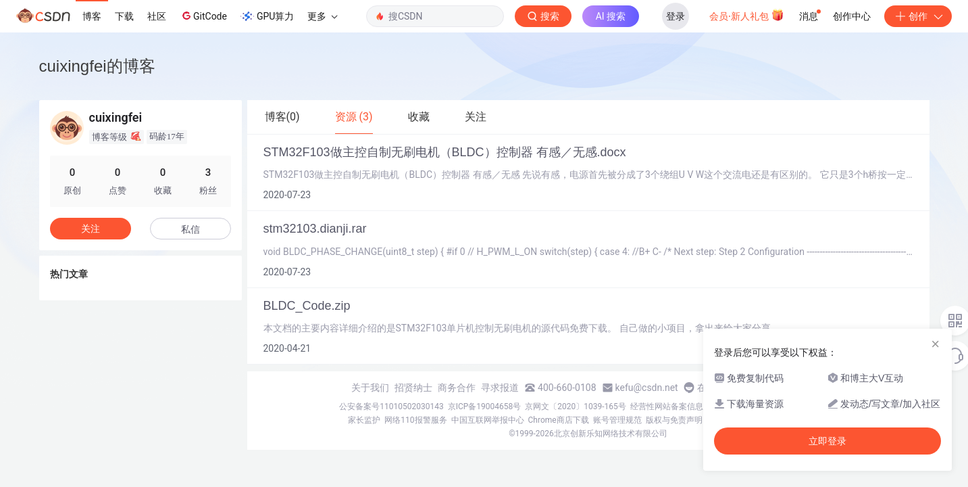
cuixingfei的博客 (97, 66)
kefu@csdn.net (646, 387)
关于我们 (370, 387)
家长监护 (364, 420)
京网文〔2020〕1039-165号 (575, 406)
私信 (190, 229)
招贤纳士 (413, 387)
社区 (156, 16)
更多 (322, 16)
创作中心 (852, 16)
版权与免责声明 (674, 420)
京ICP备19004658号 (484, 406)
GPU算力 (267, 16)
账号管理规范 (617, 420)
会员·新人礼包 (746, 15)
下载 (124, 16)
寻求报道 (500, 387)
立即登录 (827, 441)
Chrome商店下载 (558, 420)
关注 (90, 228)
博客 (91, 16)
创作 (918, 16)
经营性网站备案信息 (666, 406)
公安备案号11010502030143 (391, 406)
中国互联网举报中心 (487, 420)
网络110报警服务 (415, 420)
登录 (675, 16)
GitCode (203, 15)
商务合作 (457, 387)
